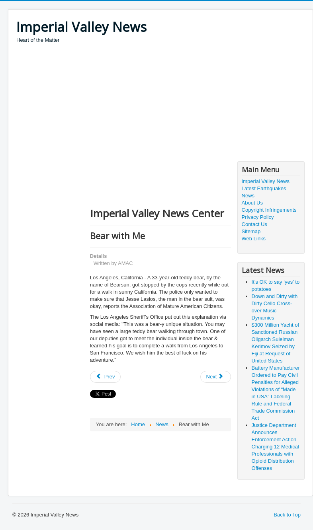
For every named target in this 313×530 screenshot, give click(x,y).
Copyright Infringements (269, 210)
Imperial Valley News (266, 181)
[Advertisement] (161, 103)
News (248, 196)
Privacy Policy (258, 217)
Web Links (254, 239)
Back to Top (287, 515)
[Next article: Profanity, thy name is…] (215, 377)
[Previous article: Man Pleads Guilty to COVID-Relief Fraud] (105, 377)
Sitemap (251, 231)
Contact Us (254, 224)
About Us (252, 203)
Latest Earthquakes (264, 188)
